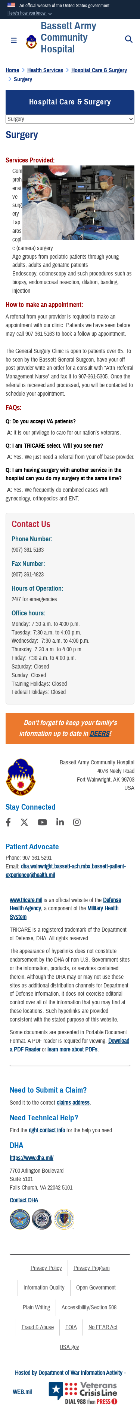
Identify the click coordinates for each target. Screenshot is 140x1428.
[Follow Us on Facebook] (8, 823)
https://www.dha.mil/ (31, 1158)
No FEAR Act (103, 1327)
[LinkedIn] (60, 823)
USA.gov (69, 1347)
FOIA (71, 1327)
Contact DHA (24, 1200)
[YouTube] (42, 823)
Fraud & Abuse (38, 1327)
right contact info (47, 1130)
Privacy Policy (46, 1268)
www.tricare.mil (26, 900)
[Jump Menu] (70, 119)
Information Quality (44, 1287)
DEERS (99, 733)
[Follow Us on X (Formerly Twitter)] (24, 823)
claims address (73, 1102)
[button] (30, 13)
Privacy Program (92, 1268)
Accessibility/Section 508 (89, 1307)
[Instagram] (77, 823)
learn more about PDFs (72, 1049)
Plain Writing (36, 1307)
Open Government (96, 1287)
